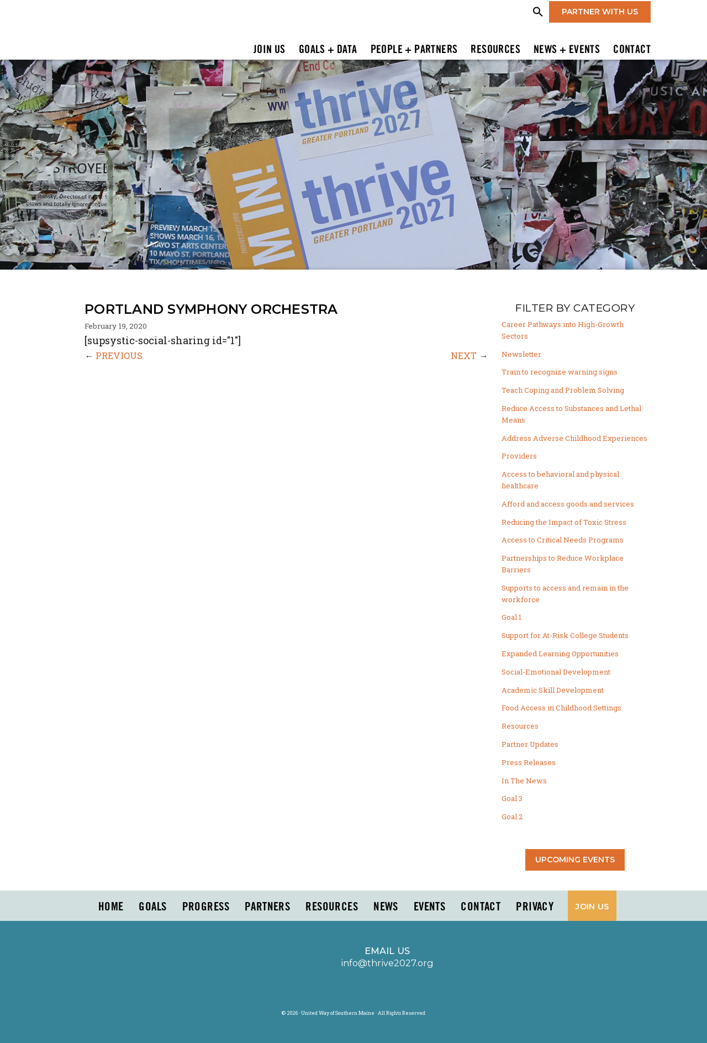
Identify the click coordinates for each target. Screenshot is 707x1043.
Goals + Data (328, 50)
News (385, 907)
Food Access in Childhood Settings (561, 708)
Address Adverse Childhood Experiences (574, 438)
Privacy (534, 907)
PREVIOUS (119, 355)
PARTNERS (267, 907)
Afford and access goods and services (568, 504)
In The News (524, 781)
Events (430, 907)
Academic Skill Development (553, 690)
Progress (205, 907)
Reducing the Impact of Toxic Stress (564, 522)
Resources (495, 50)
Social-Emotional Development (556, 672)
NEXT (464, 355)
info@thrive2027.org (387, 962)
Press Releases (529, 762)
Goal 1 (511, 617)
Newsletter (521, 354)
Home (111, 907)
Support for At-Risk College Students (565, 635)
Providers (519, 456)
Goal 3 (512, 798)
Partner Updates (530, 744)
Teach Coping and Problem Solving (563, 390)
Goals (152, 907)
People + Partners (414, 50)
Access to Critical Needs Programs (563, 540)
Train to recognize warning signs (560, 372)
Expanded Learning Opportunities (560, 654)
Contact (632, 50)
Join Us (270, 50)
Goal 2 (512, 816)
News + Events (567, 50)
